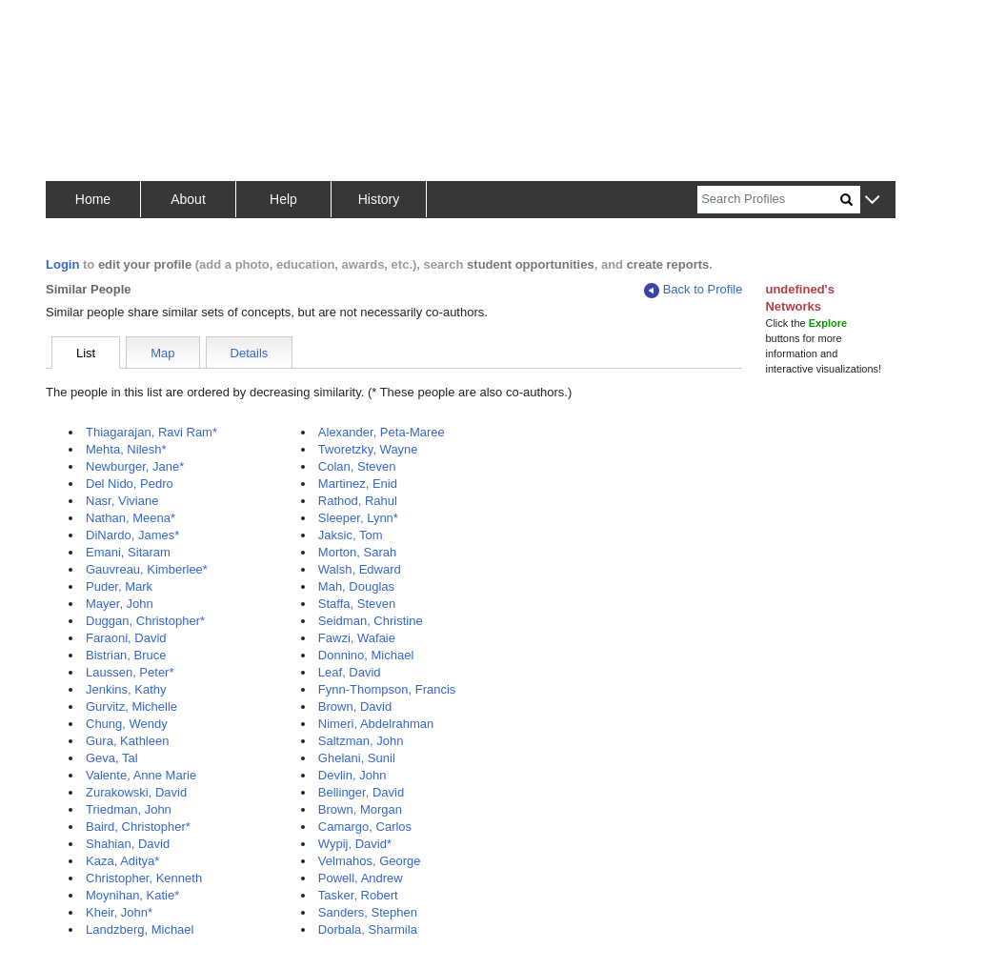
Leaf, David (349, 672)
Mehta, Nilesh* (126, 449)
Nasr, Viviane (122, 501)
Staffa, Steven (356, 603)
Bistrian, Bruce (126, 655)
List (85, 353)
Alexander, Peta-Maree (381, 432)
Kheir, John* (119, 912)
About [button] (188, 199)
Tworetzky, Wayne (368, 449)
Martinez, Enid (357, 483)
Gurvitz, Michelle (131, 706)
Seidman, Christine (370, 621)
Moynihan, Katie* (132, 895)
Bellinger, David (361, 792)
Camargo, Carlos (365, 826)
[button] (872, 200)
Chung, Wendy (127, 724)
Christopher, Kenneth (144, 878)
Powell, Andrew (360, 878)
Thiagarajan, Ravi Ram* (151, 432)
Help (283, 199)
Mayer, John (119, 603)
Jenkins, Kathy (126, 689)
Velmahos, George (369, 861)
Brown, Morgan (360, 809)
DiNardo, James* (132, 535)
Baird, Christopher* (138, 826)
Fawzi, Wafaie (356, 638)
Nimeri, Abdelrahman (375, 724)
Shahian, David (128, 844)
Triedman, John (128, 809)
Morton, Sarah (357, 552)
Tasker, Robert (358, 895)
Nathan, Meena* (130, 518)
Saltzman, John (361, 741)
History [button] (379, 199)
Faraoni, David (126, 638)
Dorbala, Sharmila (367, 929)
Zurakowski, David (136, 792)
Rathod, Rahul (357, 501)
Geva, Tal (112, 758)
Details (250, 353)
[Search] (768, 199)
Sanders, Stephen (367, 912)
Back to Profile (693, 290)
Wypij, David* (355, 844)
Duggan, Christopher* (145, 621)
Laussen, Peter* (130, 672)
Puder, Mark (119, 586)
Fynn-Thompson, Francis (387, 689)
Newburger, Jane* (135, 466)
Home (93, 199)
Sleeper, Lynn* (358, 518)
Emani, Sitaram (128, 552)
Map (162, 353)
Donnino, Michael (365, 655)
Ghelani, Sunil (356, 758)
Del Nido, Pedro (129, 483)
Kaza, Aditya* (122, 861)
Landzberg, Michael (139, 929)
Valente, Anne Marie (141, 775)
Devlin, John (352, 775)
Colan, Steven (357, 466)
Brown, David (355, 706)
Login (62, 264)
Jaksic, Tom (350, 535)
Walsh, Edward (359, 569)
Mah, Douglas (356, 586)
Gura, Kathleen (127, 741)
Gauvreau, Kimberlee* (147, 569)
